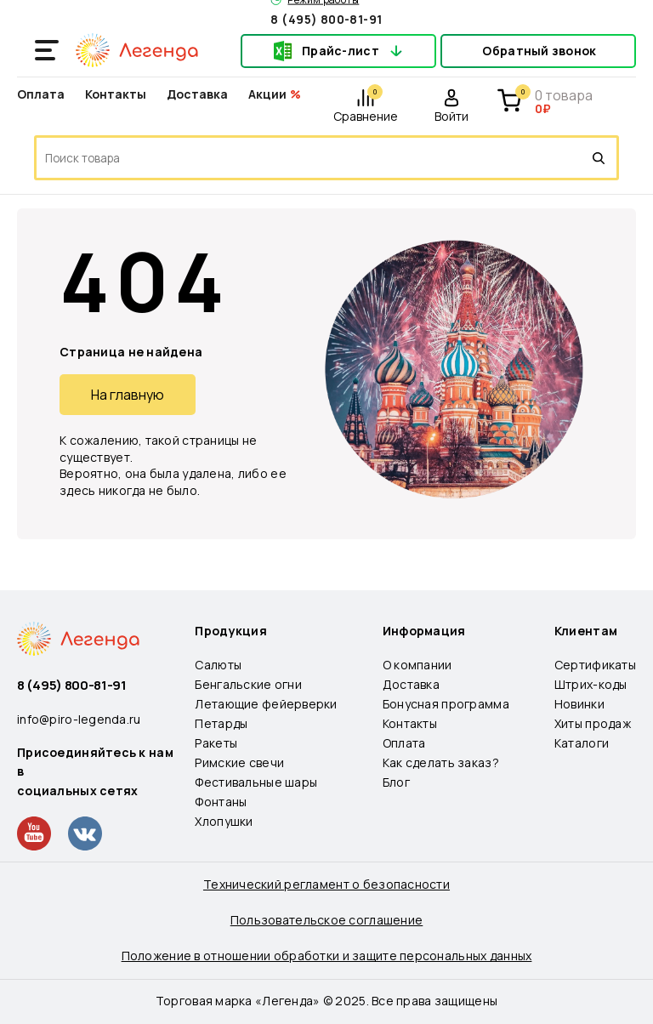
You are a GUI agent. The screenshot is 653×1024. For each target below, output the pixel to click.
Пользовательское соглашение (326, 920)
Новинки (579, 704)
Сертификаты (595, 665)
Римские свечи (239, 762)
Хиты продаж (592, 723)
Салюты (218, 665)
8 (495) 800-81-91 (326, 18)
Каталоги (581, 743)
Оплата (41, 94)
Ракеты (216, 743)
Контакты (115, 94)
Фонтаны (221, 802)
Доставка (197, 94)
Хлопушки (224, 821)
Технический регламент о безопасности (326, 884)
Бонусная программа (446, 704)
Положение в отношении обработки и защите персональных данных (327, 955)
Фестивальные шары (256, 782)
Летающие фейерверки (266, 704)
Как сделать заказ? (441, 762)
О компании (417, 665)
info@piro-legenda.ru (79, 719)
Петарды (221, 723)
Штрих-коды (590, 684)
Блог (396, 782)
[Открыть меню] (47, 50)
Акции (267, 94)
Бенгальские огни (248, 684)
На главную (127, 394)
